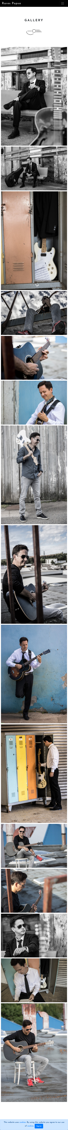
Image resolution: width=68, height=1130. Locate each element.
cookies (22, 1122)
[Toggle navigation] (62, 3)
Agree (39, 1126)
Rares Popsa (11, 3)
